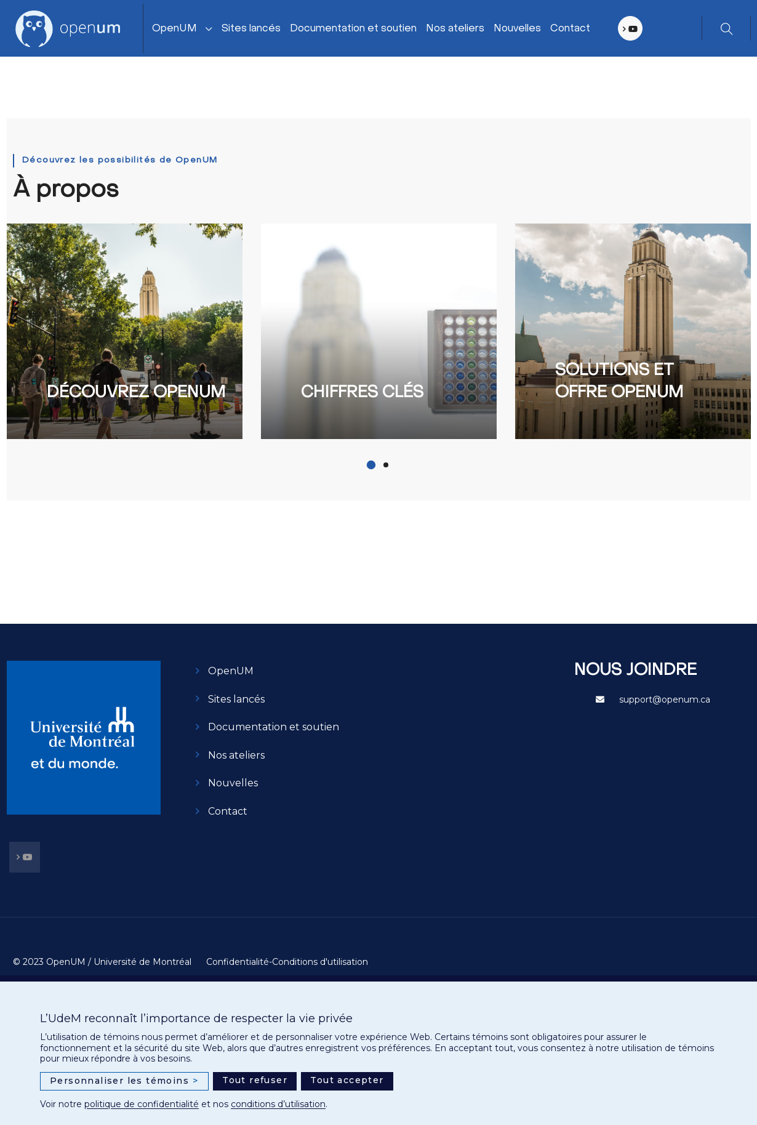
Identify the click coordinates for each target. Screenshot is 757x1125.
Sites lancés (251, 29)
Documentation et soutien (353, 29)
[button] (371, 465)
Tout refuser (254, 1080)
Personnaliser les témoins (124, 1081)
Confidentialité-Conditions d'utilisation (287, 961)
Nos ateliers (456, 29)
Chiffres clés (362, 393)
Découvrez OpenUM (136, 393)
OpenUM (175, 29)
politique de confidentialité (141, 1104)
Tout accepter (346, 1080)
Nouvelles (518, 29)
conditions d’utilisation (278, 1104)
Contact (571, 29)
